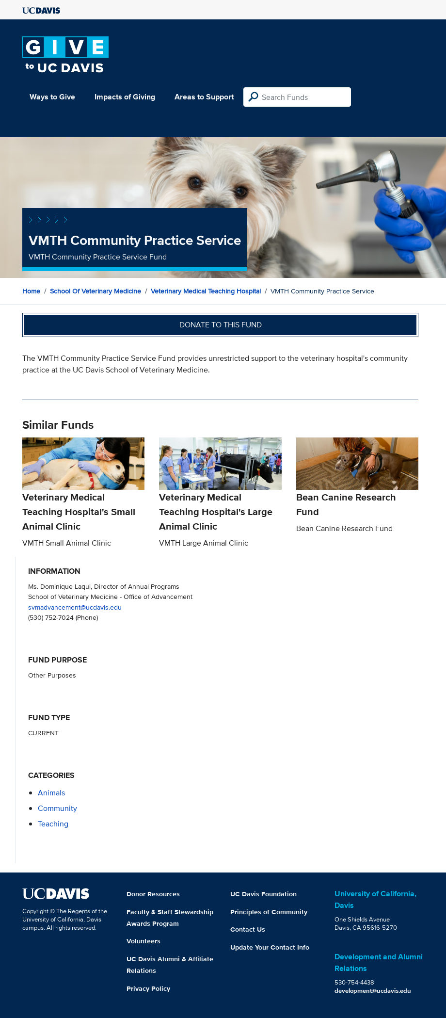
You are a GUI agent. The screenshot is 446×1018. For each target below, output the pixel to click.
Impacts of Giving (125, 96)
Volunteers (143, 941)
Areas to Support (204, 96)
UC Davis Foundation (263, 894)
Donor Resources (153, 894)
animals (51, 792)
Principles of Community (268, 912)
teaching (53, 823)
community (57, 808)
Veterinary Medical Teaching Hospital (206, 291)
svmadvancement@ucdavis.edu (75, 607)
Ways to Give (52, 96)
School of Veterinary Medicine (95, 291)
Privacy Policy (148, 988)
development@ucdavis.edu (372, 990)
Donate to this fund (220, 324)
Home (31, 291)
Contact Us (247, 929)
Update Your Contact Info (269, 947)
